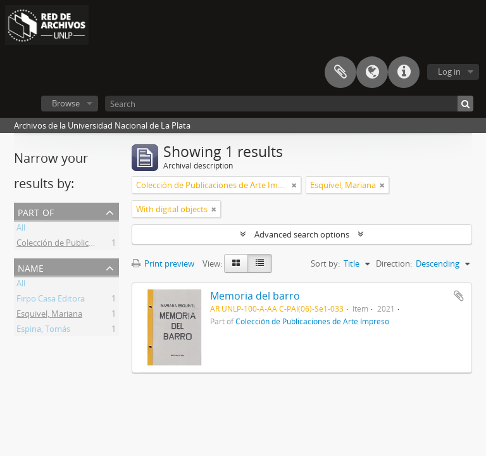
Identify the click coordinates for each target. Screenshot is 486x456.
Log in (449, 71)
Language (372, 72)
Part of (36, 211)
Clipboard (340, 72)
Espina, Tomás (43, 330)
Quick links (404, 72)
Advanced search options (301, 234)
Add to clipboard (458, 295)
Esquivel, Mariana (49, 315)
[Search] (289, 103)
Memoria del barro (255, 296)
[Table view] (259, 263)
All (20, 229)
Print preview (163, 263)
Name (31, 267)
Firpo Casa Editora (50, 300)
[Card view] (236, 263)
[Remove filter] (294, 185)
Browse (66, 103)
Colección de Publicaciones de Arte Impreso (98, 244)
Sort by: (325, 263)
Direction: (394, 263)
